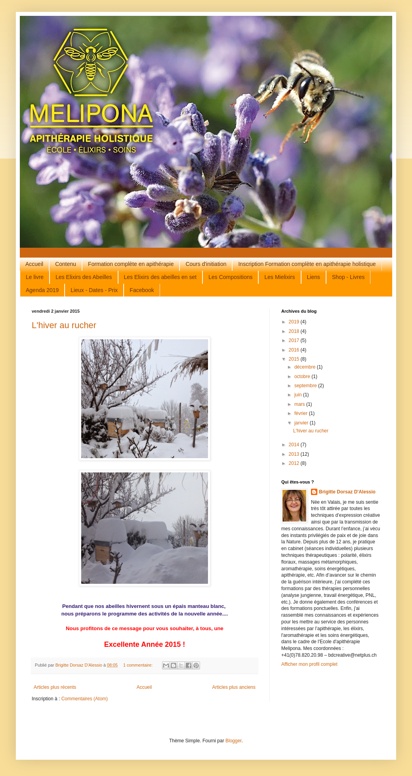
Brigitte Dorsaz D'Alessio (347, 492)
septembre (306, 385)
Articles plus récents (55, 687)
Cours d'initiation (205, 264)
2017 (295, 340)
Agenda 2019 (42, 290)
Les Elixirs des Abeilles (83, 277)
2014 (295, 444)
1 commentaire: (138, 665)
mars (300, 404)
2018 (295, 331)
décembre (305, 367)
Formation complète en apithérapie (131, 264)
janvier (302, 423)
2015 (295, 359)
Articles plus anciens (234, 687)
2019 (295, 322)
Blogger (233, 741)
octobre (302, 376)
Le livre (35, 277)
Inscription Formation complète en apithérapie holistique (307, 264)
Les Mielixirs (279, 277)
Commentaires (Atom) (84, 698)
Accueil (34, 264)
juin (298, 395)
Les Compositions (230, 277)
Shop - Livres (348, 277)
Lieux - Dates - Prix (94, 290)
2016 (295, 350)
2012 (295, 463)
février (301, 413)
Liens (313, 277)
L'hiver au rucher (64, 325)
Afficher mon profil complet (309, 664)
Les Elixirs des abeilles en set (160, 277)
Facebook (142, 290)
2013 (295, 454)
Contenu (65, 264)
